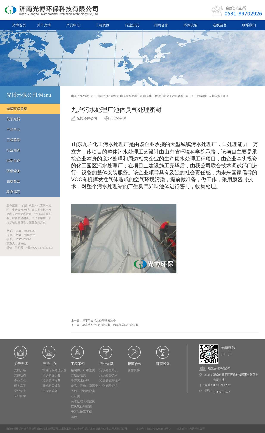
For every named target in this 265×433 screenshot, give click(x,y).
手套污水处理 (80, 380)
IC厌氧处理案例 (81, 406)
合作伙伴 (134, 370)
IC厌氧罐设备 (51, 375)
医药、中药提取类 (83, 391)
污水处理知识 (108, 370)
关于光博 (44, 25)
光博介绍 (20, 370)
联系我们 (249, 25)
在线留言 (220, 25)
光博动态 (20, 375)
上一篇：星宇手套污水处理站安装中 (93, 320)
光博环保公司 (197, 428)
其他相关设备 (51, 385)
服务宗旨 (20, 385)
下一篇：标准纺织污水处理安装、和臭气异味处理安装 (104, 325)
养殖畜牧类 (78, 375)
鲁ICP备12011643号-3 (159, 428)
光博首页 (19, 25)
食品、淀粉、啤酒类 (84, 385)
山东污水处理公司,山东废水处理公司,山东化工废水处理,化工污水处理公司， (144, 96)
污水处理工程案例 (83, 401)
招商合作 (161, 25)
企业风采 (20, 396)
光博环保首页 (16, 109)
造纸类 (75, 396)
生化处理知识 (108, 385)
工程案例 (102, 25)
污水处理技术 (108, 375)
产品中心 (73, 25)
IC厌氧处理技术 (109, 380)
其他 (74, 417)
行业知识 (132, 25)
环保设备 (190, 25)
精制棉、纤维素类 (83, 370)
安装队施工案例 (218, 96)
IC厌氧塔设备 (51, 380)
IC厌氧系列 (50, 391)
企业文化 (20, 380)
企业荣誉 (20, 391)
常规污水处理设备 (54, 370)
